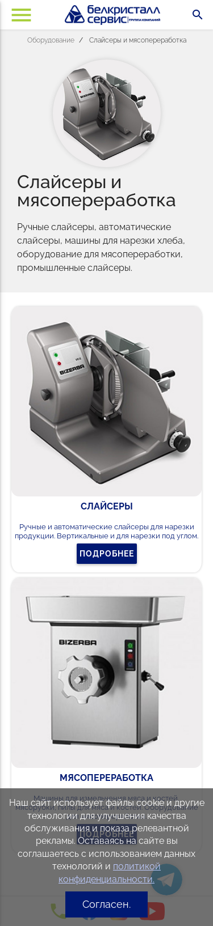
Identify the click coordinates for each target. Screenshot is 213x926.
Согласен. (106, 904)
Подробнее (107, 553)
